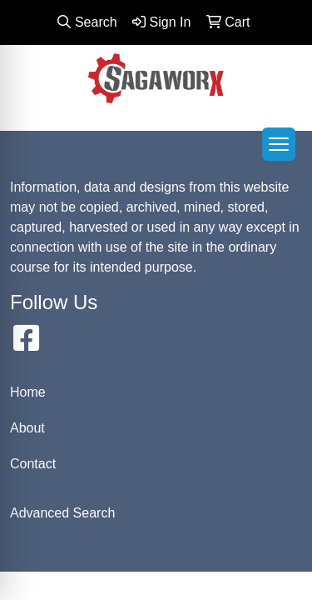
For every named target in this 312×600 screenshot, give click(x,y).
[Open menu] (278, 144)
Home (28, 392)
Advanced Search (62, 513)
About (27, 428)
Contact (33, 464)
